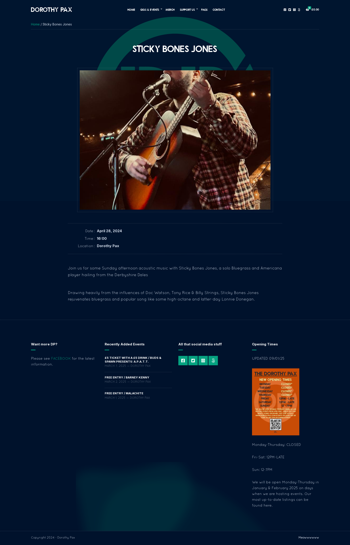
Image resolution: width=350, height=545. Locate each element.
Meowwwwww (308, 538)
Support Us (187, 9)
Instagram (294, 9)
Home (131, 9)
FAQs (204, 9)
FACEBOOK (61, 358)
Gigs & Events (149, 9)
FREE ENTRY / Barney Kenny (127, 377)
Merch (170, 9)
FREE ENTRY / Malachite (124, 393)
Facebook (284, 9)
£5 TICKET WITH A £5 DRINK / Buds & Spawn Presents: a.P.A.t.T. (133, 359)
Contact (219, 9)
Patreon (299, 9)
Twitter (289, 9)
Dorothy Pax (52, 9)
